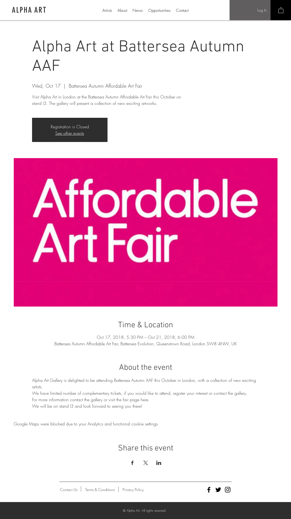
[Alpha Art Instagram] (227, 489)
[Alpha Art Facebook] (209, 489)
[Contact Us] (68, 489)
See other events (69, 133)
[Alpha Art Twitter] (218, 489)
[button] (280, 10)
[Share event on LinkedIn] (158, 463)
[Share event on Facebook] (132, 463)
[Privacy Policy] (133, 489)
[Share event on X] (145, 463)
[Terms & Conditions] (100, 489)
